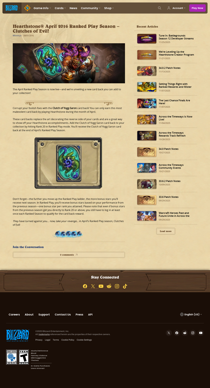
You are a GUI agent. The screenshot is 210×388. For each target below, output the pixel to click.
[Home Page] (27, 8)
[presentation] (12, 8)
